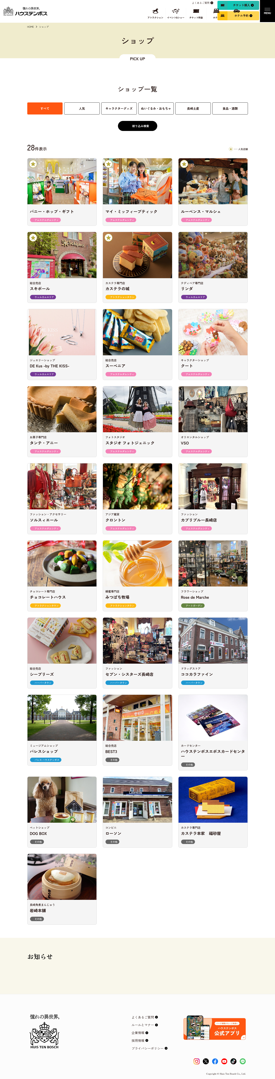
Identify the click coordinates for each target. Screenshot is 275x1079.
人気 (82, 108)
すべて (44, 108)
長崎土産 (193, 108)
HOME (30, 26)
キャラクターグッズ (119, 108)
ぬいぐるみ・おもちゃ (156, 108)
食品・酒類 (230, 108)
